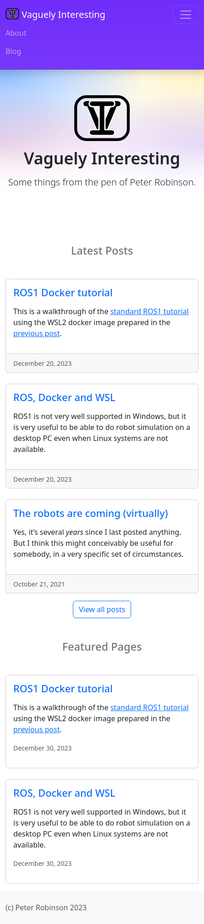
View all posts (102, 609)
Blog (13, 51)
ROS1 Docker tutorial (63, 292)
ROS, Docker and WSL (64, 397)
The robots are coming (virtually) (90, 513)
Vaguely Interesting (55, 14)
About (16, 33)
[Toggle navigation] (185, 14)
